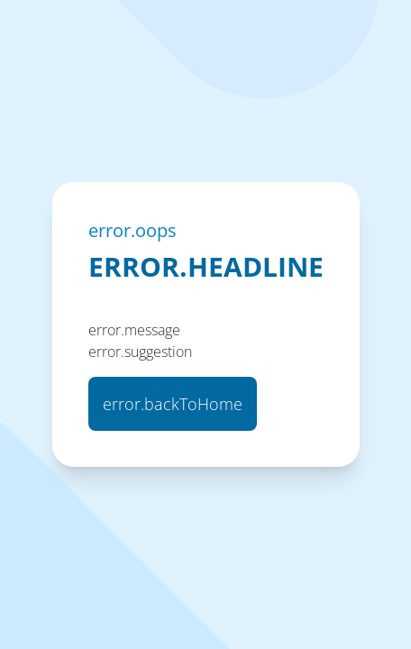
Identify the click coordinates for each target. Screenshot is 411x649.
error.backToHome (172, 404)
